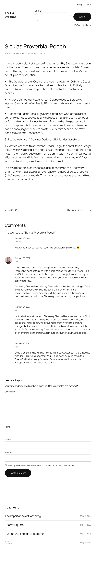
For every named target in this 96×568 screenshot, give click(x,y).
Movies (30, 53)
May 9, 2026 (85, 516)
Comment (10, 391)
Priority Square (14, 524)
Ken (16, 261)
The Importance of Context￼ (23, 516)
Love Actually (41, 150)
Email (8, 439)
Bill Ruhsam (19, 53)
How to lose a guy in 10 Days (71, 157)
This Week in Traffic (77, 210)
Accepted (15, 114)
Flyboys (13, 99)
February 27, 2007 (22, 258)
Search (38, 10)
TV (43, 53)
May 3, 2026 (85, 524)
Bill (16, 310)
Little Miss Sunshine (67, 139)
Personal (38, 53)
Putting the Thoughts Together (24, 533)
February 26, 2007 (22, 238)
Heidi (17, 346)
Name (8, 426)
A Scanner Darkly (39, 139)
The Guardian (17, 81)
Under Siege (54, 146)
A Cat (8, 542)
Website (8, 452)
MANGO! (13, 210)
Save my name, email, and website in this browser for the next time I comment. (42, 465)
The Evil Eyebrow (10, 15)
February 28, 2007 (22, 343)
